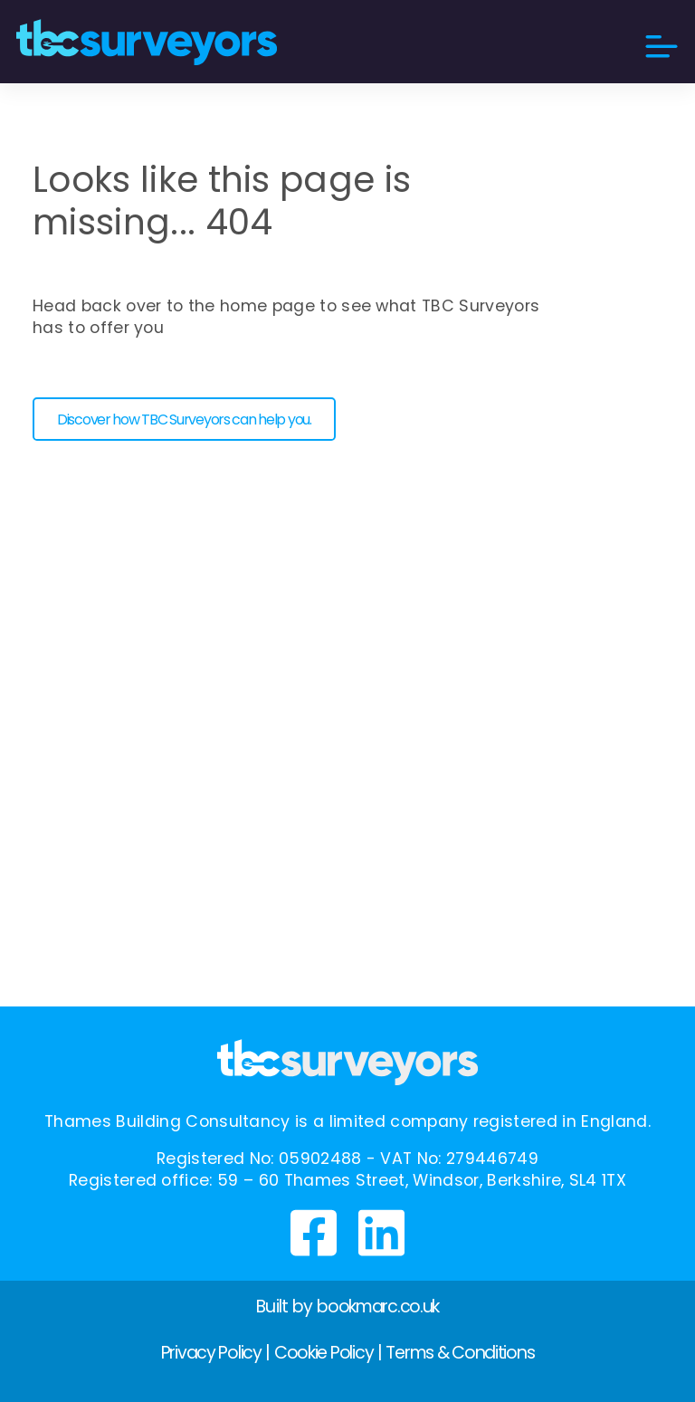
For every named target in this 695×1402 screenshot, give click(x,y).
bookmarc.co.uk (378, 1306)
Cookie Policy (323, 1352)
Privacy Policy (211, 1352)
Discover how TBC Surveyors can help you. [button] (184, 419)
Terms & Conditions (460, 1352)
